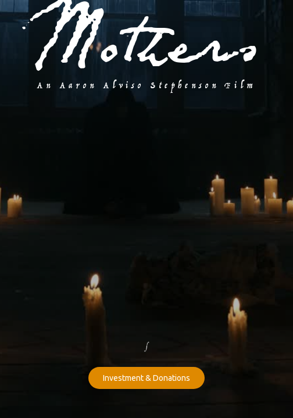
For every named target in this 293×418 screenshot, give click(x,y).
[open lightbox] (146, 117)
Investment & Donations (146, 378)
